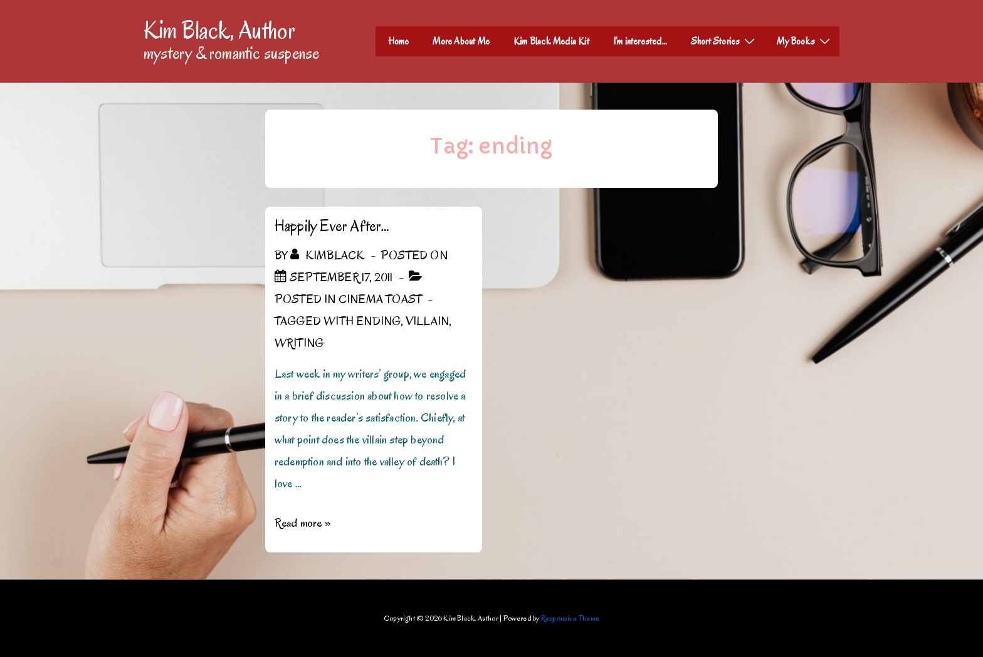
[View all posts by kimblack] (328, 255)
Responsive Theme (570, 618)
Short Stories (725, 40)
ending (378, 321)
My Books (805, 40)
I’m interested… (640, 41)
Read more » (303, 523)
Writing (299, 343)
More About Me (461, 41)
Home (398, 41)
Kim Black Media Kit (551, 41)
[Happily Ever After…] (341, 277)
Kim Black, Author (219, 30)
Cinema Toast (380, 299)
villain (427, 321)
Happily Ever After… (332, 225)
